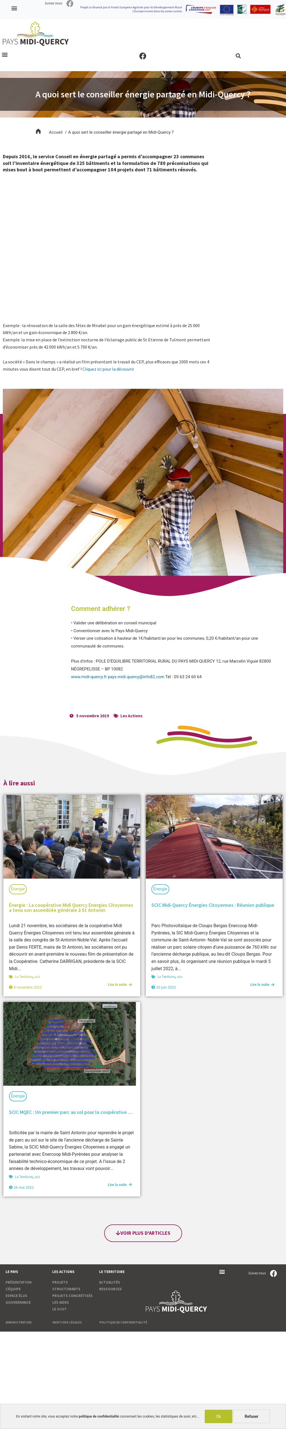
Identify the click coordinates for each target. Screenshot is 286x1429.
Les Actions (131, 715)
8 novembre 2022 (28, 987)
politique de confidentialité (99, 1416)
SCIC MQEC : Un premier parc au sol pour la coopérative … (71, 1112)
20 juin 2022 (166, 987)
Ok (218, 1416)
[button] (14, 8)
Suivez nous (53, 3)
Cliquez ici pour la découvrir (108, 369)
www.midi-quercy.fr (89, 676)
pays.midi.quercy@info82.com (136, 676)
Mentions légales (67, 1322)
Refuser (251, 1416)
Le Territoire (24, 976)
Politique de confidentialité (123, 1322)
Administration (19, 1322)
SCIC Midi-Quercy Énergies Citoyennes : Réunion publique (212, 905)
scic (37, 976)
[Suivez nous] (69, 3)
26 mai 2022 (24, 1187)
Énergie (18, 888)
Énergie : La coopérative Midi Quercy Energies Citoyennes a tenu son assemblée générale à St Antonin (71, 907)
